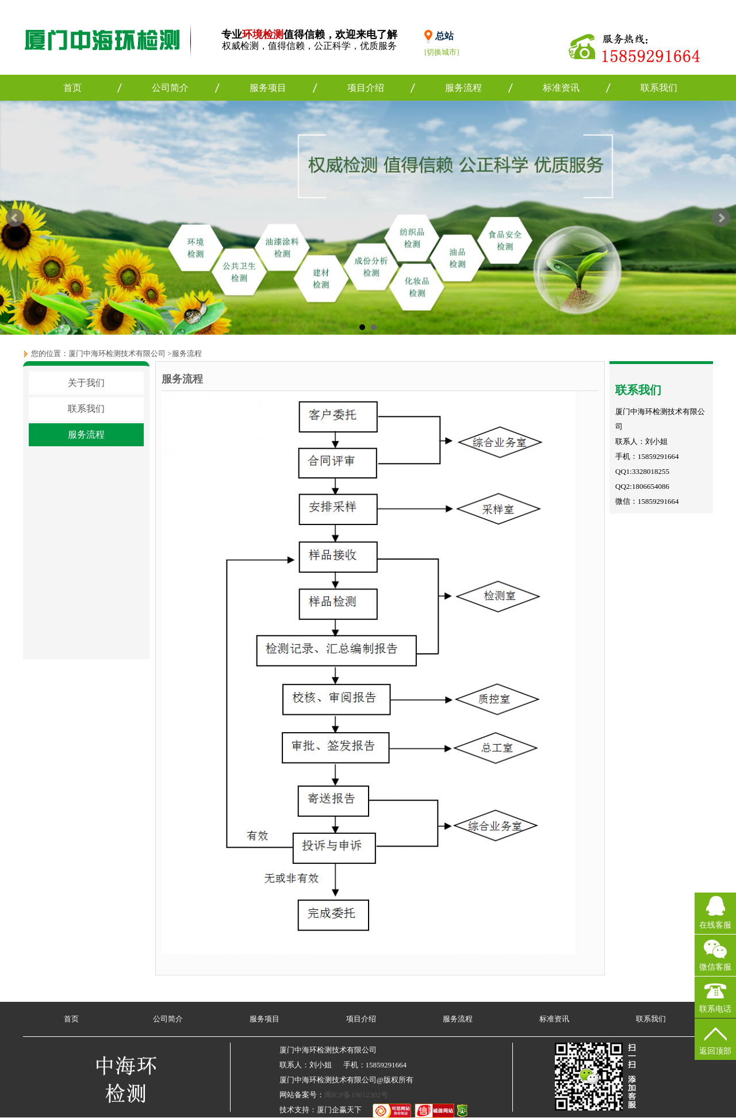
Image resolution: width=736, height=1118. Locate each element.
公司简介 (170, 88)
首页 (72, 88)
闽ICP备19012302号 (356, 1094)
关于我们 (86, 383)
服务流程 (463, 88)
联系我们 (659, 88)
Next (721, 218)
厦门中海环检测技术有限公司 (117, 353)
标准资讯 (561, 88)
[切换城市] (441, 52)
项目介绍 (365, 88)
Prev (15, 218)
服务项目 (268, 88)
